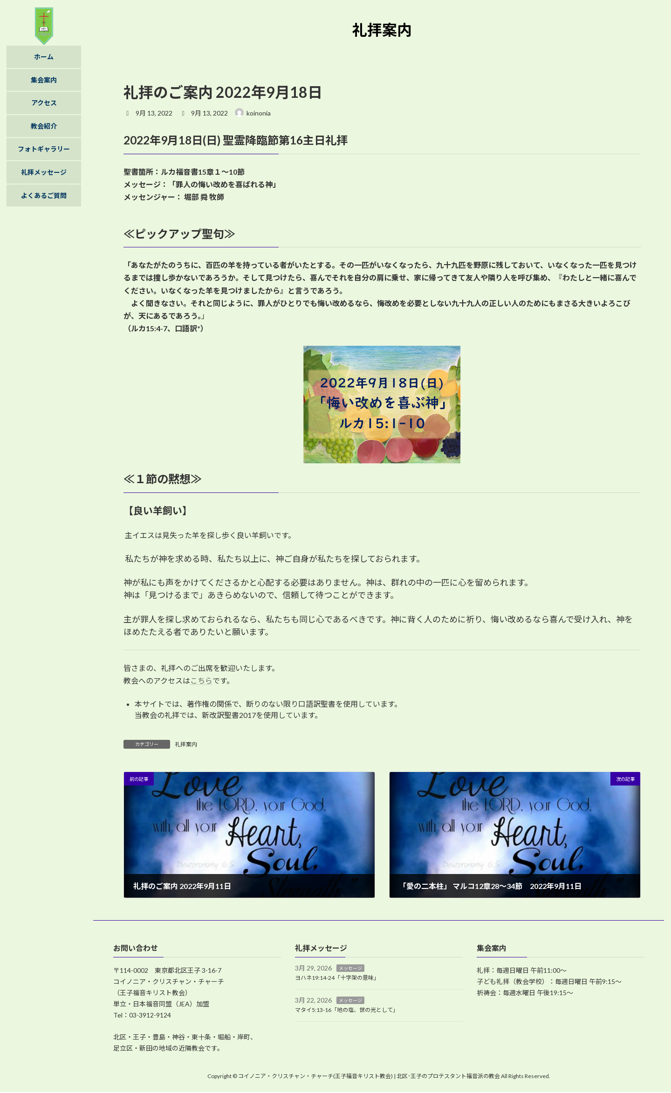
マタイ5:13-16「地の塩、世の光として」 (346, 1009)
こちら (201, 680)
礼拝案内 (186, 744)
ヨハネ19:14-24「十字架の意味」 (337, 977)
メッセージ (350, 968)
